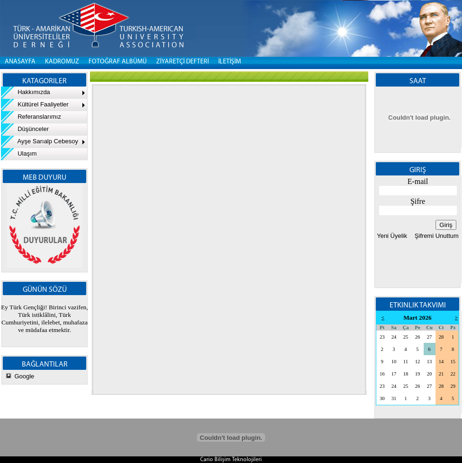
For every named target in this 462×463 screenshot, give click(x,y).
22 (452, 373)
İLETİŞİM (229, 61)
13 (429, 361)
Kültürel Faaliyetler (35, 104)
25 (406, 337)
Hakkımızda (25, 92)
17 (394, 373)
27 (429, 337)
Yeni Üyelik (392, 235)
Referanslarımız (31, 116)
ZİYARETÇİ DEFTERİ (182, 61)
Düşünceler (25, 128)
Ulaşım (19, 153)
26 (417, 337)
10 (394, 361)
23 (382, 337)
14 (441, 361)
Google (24, 376)
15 (452, 361)
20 (429, 373)
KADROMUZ (62, 61)
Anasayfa (20, 61)
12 (417, 361)
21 (441, 373)
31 (394, 398)
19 (417, 373)
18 (406, 373)
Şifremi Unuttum (436, 235)
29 (452, 386)
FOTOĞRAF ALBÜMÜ (118, 61)
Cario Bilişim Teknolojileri (231, 460)
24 (394, 337)
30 (382, 398)
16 (382, 373)
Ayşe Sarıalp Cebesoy (39, 141)
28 (441, 337)
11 (405, 361)
